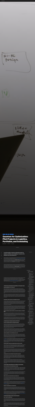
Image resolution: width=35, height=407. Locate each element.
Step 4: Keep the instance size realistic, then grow (31, 296)
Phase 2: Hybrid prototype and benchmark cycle (31, 319)
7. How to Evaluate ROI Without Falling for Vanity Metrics (30, 305)
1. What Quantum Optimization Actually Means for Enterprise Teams (30, 272)
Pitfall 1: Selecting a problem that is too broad (31, 312)
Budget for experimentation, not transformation (31, 290)
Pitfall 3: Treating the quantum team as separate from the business (31, 315)
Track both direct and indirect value (31, 309)
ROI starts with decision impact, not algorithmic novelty (31, 307)
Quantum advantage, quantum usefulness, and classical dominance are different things (31, 277)
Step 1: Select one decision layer (31, 292)
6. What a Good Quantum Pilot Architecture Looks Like (30, 299)
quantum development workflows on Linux (20, 258)
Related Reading (30, 324)
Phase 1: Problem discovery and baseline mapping (31, 318)
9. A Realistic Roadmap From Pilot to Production (31, 316)
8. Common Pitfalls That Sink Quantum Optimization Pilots (30, 311)
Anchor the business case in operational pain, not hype (31, 287)
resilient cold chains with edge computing (14, 280)
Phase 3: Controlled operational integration (31, 320)
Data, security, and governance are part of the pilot (31, 302)
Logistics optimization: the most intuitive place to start (31, 281)
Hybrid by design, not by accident (31, 300)
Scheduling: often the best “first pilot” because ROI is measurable (31, 284)
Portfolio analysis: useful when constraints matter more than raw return (31, 282)
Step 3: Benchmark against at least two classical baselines (31, 295)
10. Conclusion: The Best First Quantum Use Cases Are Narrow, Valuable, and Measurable (31, 322)
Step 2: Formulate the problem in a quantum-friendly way (31, 293)
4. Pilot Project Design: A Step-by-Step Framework (31, 291)
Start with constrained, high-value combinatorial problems (31, 279)
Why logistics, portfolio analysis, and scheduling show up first (31, 275)
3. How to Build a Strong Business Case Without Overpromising (31, 286)
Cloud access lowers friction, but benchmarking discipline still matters (31, 304)
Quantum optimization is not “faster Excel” (31, 273)
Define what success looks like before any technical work (31, 288)
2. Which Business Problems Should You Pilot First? (30, 278)
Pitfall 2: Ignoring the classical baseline (31, 313)
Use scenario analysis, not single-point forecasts (31, 308)
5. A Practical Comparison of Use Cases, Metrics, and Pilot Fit (31, 297)
